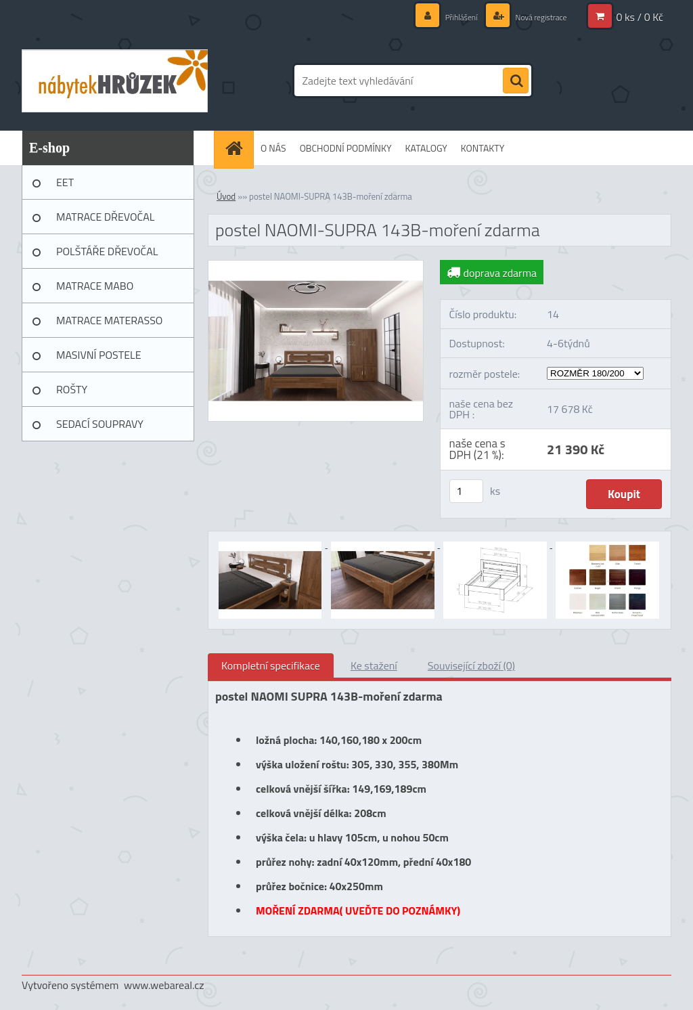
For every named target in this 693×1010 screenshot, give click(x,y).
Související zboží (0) (471, 665)
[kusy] (466, 491)
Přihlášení (447, 16)
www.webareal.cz (164, 985)
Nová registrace (534, 16)
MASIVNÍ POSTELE (98, 355)
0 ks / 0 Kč (639, 17)
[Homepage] (238, 148)
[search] (516, 81)
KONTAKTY (482, 148)
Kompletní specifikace (270, 665)
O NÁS (273, 148)
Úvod (226, 196)
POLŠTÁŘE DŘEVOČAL (107, 251)
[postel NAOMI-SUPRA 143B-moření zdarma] (315, 266)
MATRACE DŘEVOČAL (105, 216)
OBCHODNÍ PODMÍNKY (346, 148)
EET (65, 182)
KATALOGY (426, 148)
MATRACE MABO (94, 286)
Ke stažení (374, 665)
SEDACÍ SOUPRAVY (99, 424)
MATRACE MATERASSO (109, 320)
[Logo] (115, 80)
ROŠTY (71, 389)
